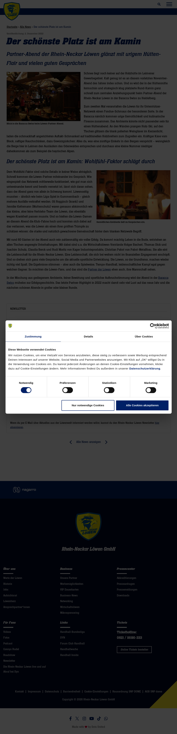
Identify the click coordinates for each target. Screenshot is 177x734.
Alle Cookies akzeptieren (142, 405)
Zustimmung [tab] (33, 336)
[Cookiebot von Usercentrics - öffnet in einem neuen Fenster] (153, 326)
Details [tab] (88, 336)
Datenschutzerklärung (144, 368)
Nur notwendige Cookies (88, 405)
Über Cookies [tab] (144, 336)
